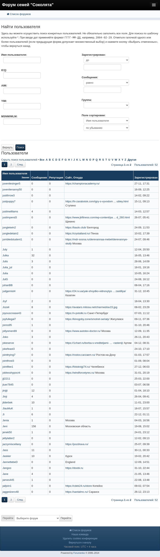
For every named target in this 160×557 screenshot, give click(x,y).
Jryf (4, 301)
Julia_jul (7, 267)
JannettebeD (10, 462)
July (4, 249)
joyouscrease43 (11, 313)
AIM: (4, 85)
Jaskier (6, 456)
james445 (8, 479)
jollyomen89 (9, 331)
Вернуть (7, 147)
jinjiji (5, 390)
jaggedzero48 (10, 491)
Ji (3, 414)
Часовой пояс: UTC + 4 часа (80, 546)
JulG (5, 279)
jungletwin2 (9, 227)
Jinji (4, 396)
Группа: (87, 99)
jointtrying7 (8, 354)
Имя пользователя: (14, 54)
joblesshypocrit (11, 372)
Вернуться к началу (80, 542)
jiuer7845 (8, 384)
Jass (5, 450)
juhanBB (7, 285)
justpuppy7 (8, 201)
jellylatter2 (8, 438)
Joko (5, 336)
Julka (5, 255)
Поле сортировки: (94, 115)
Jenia (5, 420)
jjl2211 (6, 378)
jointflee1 (7, 366)
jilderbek (7, 402)
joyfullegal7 (9, 319)
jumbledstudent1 (12, 239)
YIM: (4, 100)
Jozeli (5, 307)
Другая (132, 159)
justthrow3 (8, 195)
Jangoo (6, 468)
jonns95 (7, 325)
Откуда (77, 177)
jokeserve (8, 342)
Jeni (4, 426)
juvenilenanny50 (12, 189)
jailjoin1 (6, 485)
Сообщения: (90, 77)
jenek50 (7, 432)
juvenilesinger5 (11, 183)
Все (42, 159)
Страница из (121, 164)
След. (20, 164)
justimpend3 (9, 217)
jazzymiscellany (11, 444)
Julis (5, 261)
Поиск (20, 147)
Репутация (56, 177)
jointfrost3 (8, 360)
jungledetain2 (10, 233)
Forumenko (79, 553)
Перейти (8, 518)
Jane (5, 473)
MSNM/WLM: (9, 116)
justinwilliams (10, 211)
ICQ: (4, 70)
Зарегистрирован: (94, 54)
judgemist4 (8, 291)
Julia (5, 273)
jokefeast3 (8, 348)
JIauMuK (7, 408)
